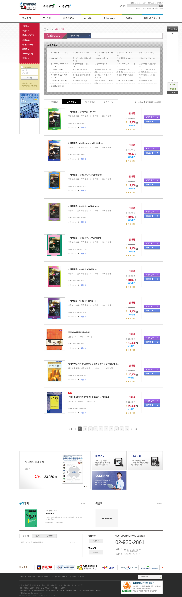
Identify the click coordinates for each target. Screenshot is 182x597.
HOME (132, 3)
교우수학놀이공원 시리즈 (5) (148, 65)
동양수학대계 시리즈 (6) (125, 54)
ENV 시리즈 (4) (56, 58)
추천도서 (25, 31)
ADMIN (81, 577)
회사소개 (22, 577)
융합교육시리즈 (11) (146, 53)
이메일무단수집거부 (59, 577)
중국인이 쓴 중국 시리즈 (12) (59, 76)
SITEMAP (160, 3)
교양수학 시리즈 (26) (103, 64)
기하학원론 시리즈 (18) (59, 53)
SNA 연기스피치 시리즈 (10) (104, 82)
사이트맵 (72, 577)
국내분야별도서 (28, 35)
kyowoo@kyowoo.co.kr (33, 593)
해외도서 (25, 49)
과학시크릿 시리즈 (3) (125, 81)
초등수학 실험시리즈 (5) (81, 65)
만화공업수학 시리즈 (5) (125, 59)
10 (127, 428)
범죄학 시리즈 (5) (57, 86)
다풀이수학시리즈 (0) (59, 81)
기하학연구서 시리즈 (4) (147, 76)
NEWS (38, 536)
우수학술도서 (27, 54)
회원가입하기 (27, 83)
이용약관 (31, 577)
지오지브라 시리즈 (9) (147, 58)
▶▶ (136, 429)
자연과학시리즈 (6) (80, 69)
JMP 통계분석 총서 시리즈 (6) (125, 70)
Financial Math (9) (101, 58)
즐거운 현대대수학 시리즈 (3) (82, 59)
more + (83, 504)
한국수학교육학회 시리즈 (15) (59, 65)
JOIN (144, 3)
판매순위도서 (27, 45)
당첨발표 (50, 536)
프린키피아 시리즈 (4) (81, 53)
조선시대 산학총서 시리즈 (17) (104, 54)
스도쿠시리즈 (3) (57, 69)
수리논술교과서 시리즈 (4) (81, 76)
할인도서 (25, 58)
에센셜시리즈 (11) (146, 81)
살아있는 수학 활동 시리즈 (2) (103, 76)
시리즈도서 (26, 40)
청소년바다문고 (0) (80, 81)
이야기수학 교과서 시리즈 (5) (126, 65)
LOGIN (139, 3)
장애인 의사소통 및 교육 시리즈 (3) (147, 70)
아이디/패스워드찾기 (29, 86)
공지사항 (25, 536)
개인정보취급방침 (43, 577)
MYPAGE (151, 3)
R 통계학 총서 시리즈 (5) (103, 70)
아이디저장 (27, 67)
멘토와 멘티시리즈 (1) (125, 75)
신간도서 (25, 26)
